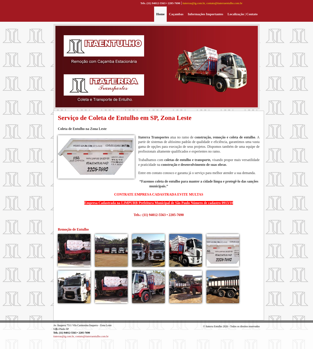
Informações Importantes (205, 14)
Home (160, 14)
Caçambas (176, 14)
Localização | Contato (243, 14)
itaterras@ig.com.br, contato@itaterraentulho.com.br (212, 3)
